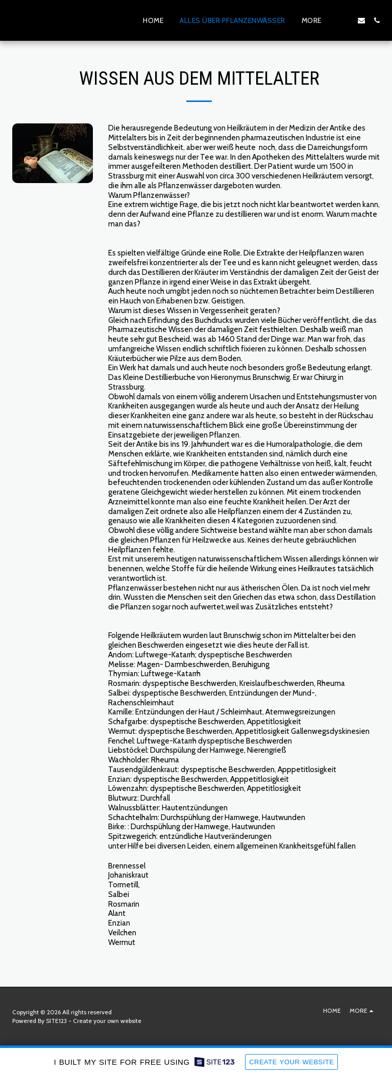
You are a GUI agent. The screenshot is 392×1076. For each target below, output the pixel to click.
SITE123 (56, 1020)
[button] (346, 20)
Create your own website (107, 1020)
